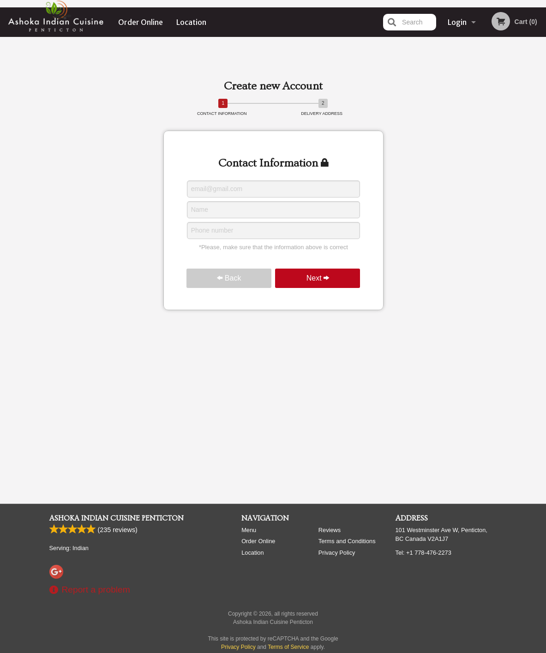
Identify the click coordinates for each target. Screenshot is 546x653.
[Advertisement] (273, 62)
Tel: (423, 552)
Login (457, 22)
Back (229, 278)
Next (317, 278)
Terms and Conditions (347, 541)
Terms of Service (288, 647)
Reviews (329, 530)
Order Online (140, 22)
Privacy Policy (336, 552)
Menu (248, 530)
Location (191, 22)
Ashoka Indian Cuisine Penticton (116, 518)
